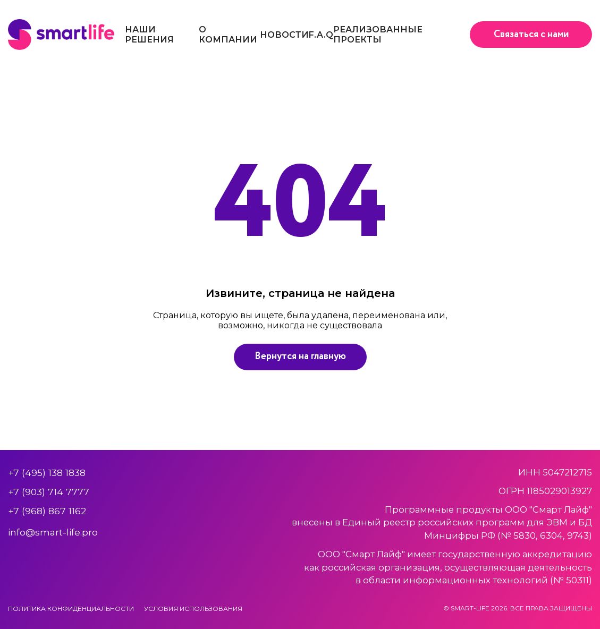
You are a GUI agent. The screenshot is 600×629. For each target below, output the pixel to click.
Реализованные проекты (377, 34)
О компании (228, 34)
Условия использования (193, 609)
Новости (284, 35)
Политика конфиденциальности (71, 609)
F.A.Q (321, 35)
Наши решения (149, 34)
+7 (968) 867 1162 (47, 510)
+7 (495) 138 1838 (47, 472)
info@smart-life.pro (53, 532)
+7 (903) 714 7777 (48, 491)
